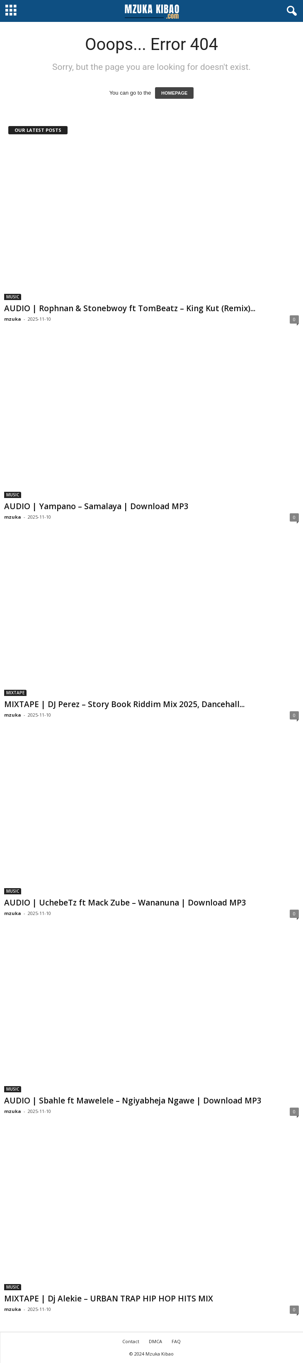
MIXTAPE (15, 693)
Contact (130, 1341)
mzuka (12, 319)
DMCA (155, 1341)
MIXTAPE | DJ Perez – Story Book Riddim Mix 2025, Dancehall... (124, 704)
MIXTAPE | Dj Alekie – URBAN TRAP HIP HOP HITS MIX (108, 1298)
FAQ (176, 1341)
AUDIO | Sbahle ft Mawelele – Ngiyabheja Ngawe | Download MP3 (133, 1100)
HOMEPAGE (174, 93)
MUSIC (12, 297)
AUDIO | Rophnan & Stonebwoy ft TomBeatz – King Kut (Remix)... (129, 308)
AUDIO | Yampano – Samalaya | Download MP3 (96, 506)
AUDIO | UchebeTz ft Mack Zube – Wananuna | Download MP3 (125, 902)
